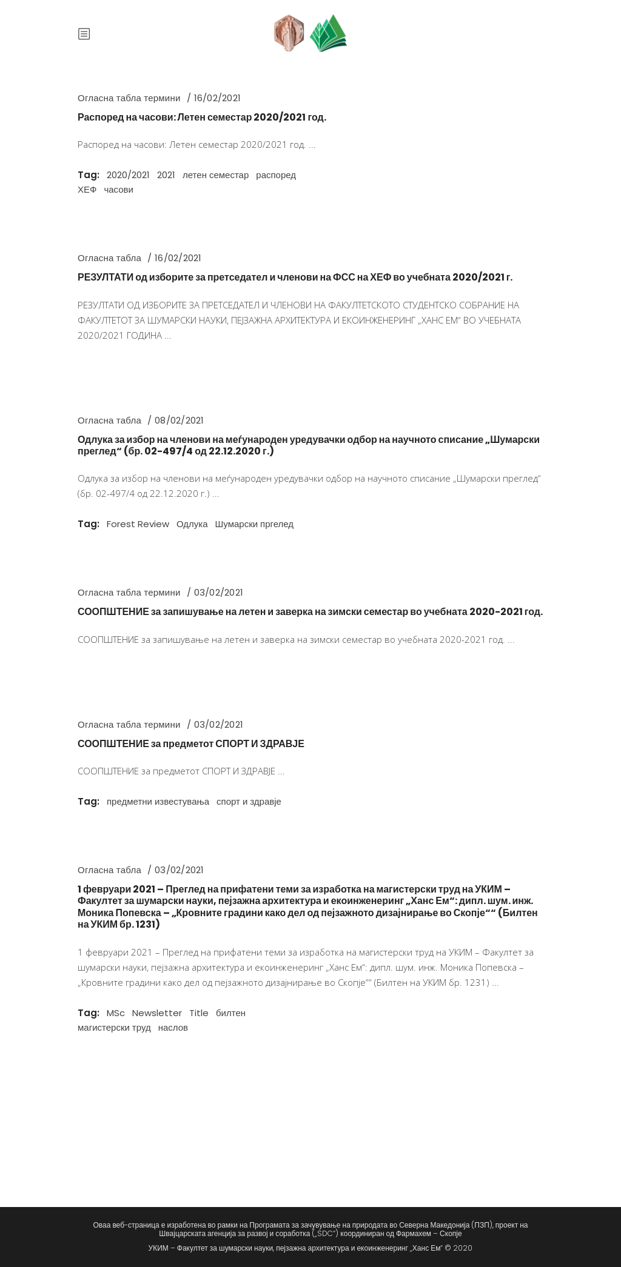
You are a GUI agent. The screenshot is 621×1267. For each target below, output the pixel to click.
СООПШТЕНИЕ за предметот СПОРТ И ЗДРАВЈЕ (191, 744)
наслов (173, 1027)
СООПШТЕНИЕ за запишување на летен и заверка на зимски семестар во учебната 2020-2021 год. (310, 612)
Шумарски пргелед (254, 523)
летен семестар (216, 174)
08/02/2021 (179, 420)
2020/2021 (128, 174)
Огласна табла (109, 257)
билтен (231, 1012)
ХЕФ (87, 189)
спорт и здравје (249, 801)
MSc (116, 1012)
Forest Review (138, 523)
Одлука (192, 523)
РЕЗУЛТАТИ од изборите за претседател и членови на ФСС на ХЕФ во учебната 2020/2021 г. (295, 277)
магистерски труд (114, 1027)
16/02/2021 (217, 97)
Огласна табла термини (129, 97)
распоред (276, 174)
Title (199, 1012)
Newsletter (157, 1012)
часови (118, 189)
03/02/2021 (218, 592)
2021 (166, 174)
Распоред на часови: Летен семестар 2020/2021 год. (202, 117)
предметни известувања (158, 801)
